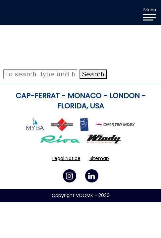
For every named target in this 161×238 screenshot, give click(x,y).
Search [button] (93, 74)
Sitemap (99, 158)
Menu (149, 13)
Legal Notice (66, 158)
